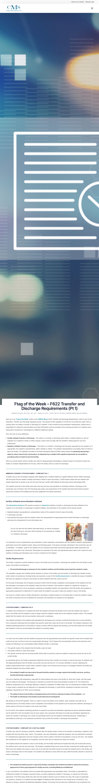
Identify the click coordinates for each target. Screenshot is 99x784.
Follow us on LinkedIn (77, 2)
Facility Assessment (62, 576)
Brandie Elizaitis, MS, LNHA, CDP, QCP (24, 413)
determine (45, 505)
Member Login (90, 2)
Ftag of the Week (59, 413)
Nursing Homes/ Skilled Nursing (76, 413)
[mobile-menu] (90, 8)
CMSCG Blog (42, 419)
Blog (51, 413)
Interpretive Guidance (16, 505)
